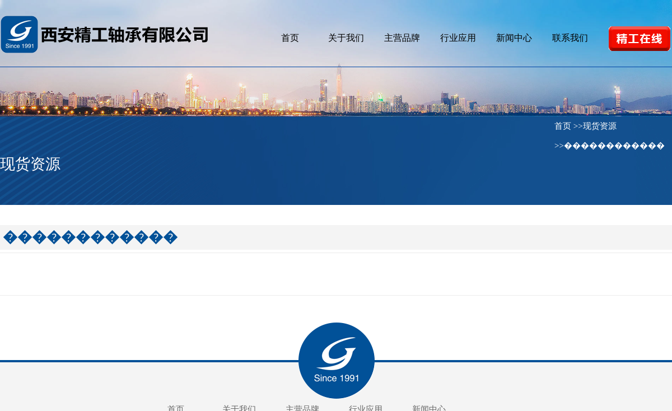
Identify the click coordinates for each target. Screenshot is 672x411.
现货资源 (600, 126)
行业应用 (458, 38)
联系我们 (570, 38)
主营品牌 (402, 38)
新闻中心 (514, 38)
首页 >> (568, 126)
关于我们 (346, 38)
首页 (290, 38)
